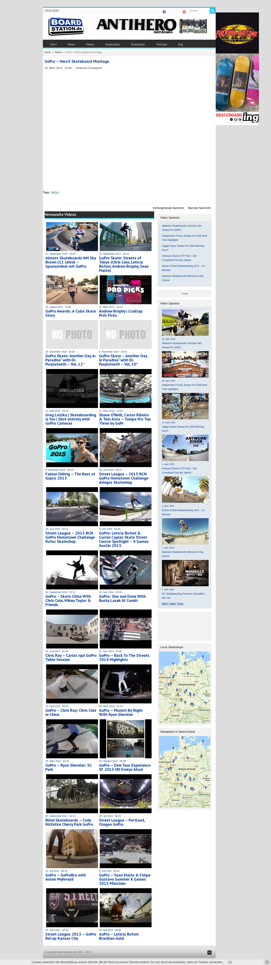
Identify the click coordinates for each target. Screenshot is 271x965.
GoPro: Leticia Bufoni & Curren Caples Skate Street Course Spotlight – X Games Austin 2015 (124, 539)
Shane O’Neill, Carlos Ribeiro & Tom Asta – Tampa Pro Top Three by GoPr (125, 419)
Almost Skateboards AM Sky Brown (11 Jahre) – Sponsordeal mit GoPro (70, 262)
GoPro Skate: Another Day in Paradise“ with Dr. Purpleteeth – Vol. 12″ (70, 360)
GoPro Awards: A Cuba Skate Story (70, 313)
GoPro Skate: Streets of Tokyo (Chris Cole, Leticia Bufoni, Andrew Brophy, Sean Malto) (124, 264)
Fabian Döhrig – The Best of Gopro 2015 (70, 476)
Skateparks (138, 44)
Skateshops (112, 44)
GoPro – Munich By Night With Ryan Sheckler (121, 712)
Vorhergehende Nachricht (168, 208)
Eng (180, 44)
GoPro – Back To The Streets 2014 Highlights (124, 657)
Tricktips (161, 44)
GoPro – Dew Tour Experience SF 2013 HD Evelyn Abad (125, 767)
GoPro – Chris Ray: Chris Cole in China (70, 712)
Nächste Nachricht (199, 208)
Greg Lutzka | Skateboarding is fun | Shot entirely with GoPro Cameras (70, 419)
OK (230, 962)
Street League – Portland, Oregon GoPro (122, 822)
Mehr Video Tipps (172, 603)
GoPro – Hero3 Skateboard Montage (77, 61)
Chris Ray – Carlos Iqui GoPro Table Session (71, 657)
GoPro (55, 192)
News (71, 44)
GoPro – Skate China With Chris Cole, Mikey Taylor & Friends (68, 600)
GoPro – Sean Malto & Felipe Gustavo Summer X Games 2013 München (125, 879)
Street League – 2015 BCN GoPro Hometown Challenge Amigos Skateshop (123, 478)
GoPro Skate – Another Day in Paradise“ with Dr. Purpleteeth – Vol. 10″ (123, 360)
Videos (90, 44)
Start (53, 44)
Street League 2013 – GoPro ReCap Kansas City (70, 936)
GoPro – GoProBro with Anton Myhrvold (65, 877)
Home (48, 52)
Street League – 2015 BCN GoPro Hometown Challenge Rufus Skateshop (70, 537)
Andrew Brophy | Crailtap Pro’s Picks (121, 313)
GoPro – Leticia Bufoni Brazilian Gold (119, 936)
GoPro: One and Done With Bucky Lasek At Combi (122, 598)
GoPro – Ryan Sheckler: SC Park (68, 767)
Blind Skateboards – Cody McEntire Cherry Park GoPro (69, 822)
